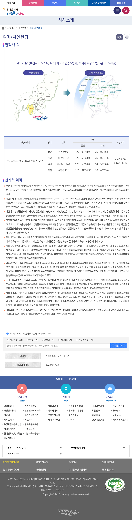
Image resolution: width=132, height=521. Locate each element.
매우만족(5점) (15, 340)
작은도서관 (9, 420)
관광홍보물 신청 (76, 406)
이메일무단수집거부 (78, 469)
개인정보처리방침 (11, 462)
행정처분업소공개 (120, 420)
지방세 (7, 415)
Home (3, 28)
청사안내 (73, 462)
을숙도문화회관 (99, 3)
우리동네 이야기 (76, 410)
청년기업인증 (98, 420)
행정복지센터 (13, 453)
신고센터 (28, 420)
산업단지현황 (118, 406)
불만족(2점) (65, 340)
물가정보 (117, 410)
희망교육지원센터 (32, 433)
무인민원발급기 (31, 415)
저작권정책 (41, 469)
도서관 (77, 3)
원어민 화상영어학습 (13, 433)
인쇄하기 (127, 37)
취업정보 (96, 410)
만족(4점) (33, 340)
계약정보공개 (98, 406)
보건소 (55, 3)
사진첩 (71, 420)
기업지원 (96, 415)
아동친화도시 (10, 438)
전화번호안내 (108, 462)
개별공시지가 (10, 429)
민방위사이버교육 (32, 410)
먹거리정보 (73, 415)
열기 (119, 37)
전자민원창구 (30, 406)
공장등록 (117, 415)
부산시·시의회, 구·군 (17, 447)
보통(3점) (48, 340)
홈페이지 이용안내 (11, 469)
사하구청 (11, 3)
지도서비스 (53, 410)
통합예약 (121, 3)
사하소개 (11, 28)
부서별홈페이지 (78, 447)
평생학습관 (9, 406)
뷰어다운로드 (108, 469)
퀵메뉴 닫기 (66, 379)
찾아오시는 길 (42, 462)
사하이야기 (53, 406)
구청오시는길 (54, 415)
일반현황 (22, 28)
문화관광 (33, 3)
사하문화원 (29, 429)
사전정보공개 (10, 410)
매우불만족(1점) (85, 340)
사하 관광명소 (54, 420)
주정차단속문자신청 (12, 424)
